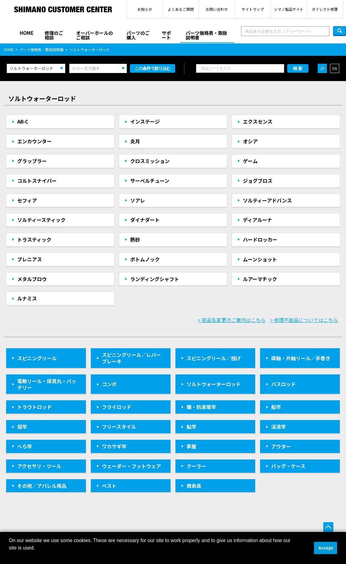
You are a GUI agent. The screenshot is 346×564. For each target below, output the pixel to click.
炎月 (135, 141)
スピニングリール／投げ (214, 358)
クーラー (196, 466)
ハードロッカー (260, 239)
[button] (10, 556)
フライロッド (116, 407)
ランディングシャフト (154, 279)
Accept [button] (325, 548)
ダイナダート (145, 219)
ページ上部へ (328, 527)
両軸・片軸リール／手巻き (300, 358)
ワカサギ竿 (114, 446)
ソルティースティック (41, 219)
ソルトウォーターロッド (214, 384)
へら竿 (24, 446)
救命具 (194, 485)
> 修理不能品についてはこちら (304, 320)
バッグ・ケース (288, 466)
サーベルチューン (149, 180)
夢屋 (191, 446)
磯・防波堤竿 (201, 407)
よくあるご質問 (181, 9)
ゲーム (250, 161)
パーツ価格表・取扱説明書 (206, 35)
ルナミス (27, 298)
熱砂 (135, 239)
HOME (27, 33)
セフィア (27, 200)
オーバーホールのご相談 (94, 35)
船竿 (276, 407)
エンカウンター (34, 141)
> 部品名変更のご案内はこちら (232, 320)
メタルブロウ (32, 279)
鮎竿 (191, 426)
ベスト (109, 485)
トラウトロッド (34, 407)
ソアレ (137, 200)
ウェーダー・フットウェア (131, 466)
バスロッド (283, 384)
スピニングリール (37, 358)
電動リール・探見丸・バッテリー (46, 384)
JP (322, 68)
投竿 (22, 426)
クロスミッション (150, 161)
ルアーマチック (260, 279)
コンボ (109, 384)
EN (334, 68)
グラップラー (32, 161)
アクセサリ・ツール (39, 466)
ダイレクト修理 (325, 9)
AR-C (22, 121)
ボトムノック (145, 259)
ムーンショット (260, 259)
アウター (281, 446)
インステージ (145, 121)
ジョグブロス (257, 180)
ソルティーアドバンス (267, 200)
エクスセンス (257, 121)
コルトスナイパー (37, 180)
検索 (298, 68)
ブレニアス (29, 259)
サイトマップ (253, 9)
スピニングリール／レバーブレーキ (131, 358)
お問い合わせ (217, 9)
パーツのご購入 (138, 35)
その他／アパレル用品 (41, 485)
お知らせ (144, 9)
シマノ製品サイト (289, 9)
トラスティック (34, 239)
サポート (166, 35)
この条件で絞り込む (153, 68)
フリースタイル (119, 426)
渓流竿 (278, 426)
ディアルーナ (257, 219)
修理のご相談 (54, 35)
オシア (250, 141)
